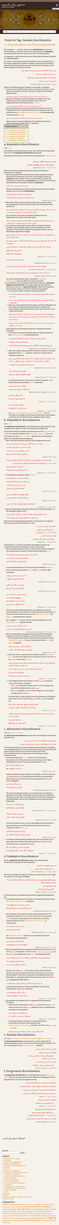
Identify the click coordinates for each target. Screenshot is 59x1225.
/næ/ (23, 353)
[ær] (38, 570)
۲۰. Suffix (5, 1191)
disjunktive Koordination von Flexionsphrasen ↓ (27, 413)
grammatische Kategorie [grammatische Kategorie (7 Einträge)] (40, 1206)
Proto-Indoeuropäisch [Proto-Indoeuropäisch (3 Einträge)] (34, 1216)
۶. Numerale (5, 1167)
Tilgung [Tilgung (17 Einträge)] (51, 1217)
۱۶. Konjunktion (7, 1184)
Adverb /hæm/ (18, 335)
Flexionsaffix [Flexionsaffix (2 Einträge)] (23, 1207)
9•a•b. (9, 423)
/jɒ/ (49, 551)
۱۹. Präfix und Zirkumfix (9, 1190)
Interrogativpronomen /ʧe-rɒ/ (28, 112)
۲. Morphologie (6, 1160)
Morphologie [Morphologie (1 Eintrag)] (24, 1211)
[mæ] (32, 382)
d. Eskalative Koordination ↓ (16, 136)
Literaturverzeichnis (8, 1198)
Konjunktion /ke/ (13, 622)
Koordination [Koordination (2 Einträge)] (52, 1209)
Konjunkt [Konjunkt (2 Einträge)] (45, 1209)
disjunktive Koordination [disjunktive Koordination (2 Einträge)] (43, 1204)
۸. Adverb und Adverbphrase (10, 1171)
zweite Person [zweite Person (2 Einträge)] (6, 1222)
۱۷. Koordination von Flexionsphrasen (29, 44)
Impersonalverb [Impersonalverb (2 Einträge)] (7, 1209)
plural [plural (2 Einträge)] (12, 1213)
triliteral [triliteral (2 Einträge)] (22, 1220)
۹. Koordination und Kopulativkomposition (14, 1172)
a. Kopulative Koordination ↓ (17, 130)
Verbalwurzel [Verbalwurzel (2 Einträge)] (46, 1220)
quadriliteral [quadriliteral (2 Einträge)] (19, 1218)
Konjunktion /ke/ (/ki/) (16, 901)
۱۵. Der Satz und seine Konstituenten (13, 1183)
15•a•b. (35, 103)
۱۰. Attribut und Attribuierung (11, 1174)
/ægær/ (50, 567)
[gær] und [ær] (24, 436)
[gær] (30, 570)
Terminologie (6, 1193)
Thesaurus (5, 1195)
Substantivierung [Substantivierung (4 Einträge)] (39, 1218)
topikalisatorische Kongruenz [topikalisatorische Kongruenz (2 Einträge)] (10, 1220)
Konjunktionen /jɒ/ (43, 614)
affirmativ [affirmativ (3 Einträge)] (5, 1204)
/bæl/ (8, 918)
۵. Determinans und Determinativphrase (14, 1165)
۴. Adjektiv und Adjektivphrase (11, 1164)
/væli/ (23, 828)
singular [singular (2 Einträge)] (25, 1218)
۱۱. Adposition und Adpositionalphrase (13, 1176)
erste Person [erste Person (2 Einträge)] (16, 1207)
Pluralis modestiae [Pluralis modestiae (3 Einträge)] (33, 1213)
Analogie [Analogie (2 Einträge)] (12, 1204)
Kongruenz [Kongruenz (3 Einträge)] (39, 1209)
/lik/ (25, 758)
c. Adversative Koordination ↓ (17, 134)
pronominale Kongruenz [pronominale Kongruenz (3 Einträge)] (18, 1216)
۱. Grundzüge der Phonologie (11, 1158)
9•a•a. (9, 148)
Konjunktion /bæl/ (16, 936)
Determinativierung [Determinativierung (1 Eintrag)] (31, 1204)
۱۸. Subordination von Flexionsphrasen (13, 1188)
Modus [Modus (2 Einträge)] (19, 1211)
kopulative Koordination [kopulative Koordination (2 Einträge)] (9, 1211)
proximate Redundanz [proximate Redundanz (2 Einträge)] (49, 1215)
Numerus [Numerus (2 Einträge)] (36, 1211)
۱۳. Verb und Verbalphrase (10, 1179)
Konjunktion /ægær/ (38, 434)
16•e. (18, 620)
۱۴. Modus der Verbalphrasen (11, 1181)
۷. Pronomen (6, 1169)
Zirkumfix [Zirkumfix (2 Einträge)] (53, 1220)
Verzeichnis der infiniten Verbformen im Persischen (17, 1197)
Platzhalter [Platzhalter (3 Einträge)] (6, 1213)
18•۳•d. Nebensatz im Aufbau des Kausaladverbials (24, 1038)
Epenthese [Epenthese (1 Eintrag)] (9, 1207)
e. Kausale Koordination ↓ (16, 138)
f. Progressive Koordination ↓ (17, 140)
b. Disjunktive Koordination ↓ (17, 132)
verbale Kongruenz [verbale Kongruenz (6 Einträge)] (33, 1220)
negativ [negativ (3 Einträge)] (30, 1211)
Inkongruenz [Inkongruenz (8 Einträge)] (23, 1209)
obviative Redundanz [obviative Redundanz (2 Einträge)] (45, 1211)
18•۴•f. (28, 659)
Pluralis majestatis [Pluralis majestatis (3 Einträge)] (20, 1213)
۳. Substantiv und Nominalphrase (12, 1162)
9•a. (15, 49)
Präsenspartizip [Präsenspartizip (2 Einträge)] (10, 1218)
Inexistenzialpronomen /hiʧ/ (19, 1025)
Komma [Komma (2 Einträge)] (32, 1209)
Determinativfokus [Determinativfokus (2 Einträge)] (20, 1204)
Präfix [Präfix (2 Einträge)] (4, 1218)
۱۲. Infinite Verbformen (9, 1178)
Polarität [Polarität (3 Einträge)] (44, 1213)
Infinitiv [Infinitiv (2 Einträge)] (14, 1209)
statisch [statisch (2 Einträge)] (30, 1218)
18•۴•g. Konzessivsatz (16, 732)
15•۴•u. (53, 1005)
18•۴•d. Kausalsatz (46, 1038)
